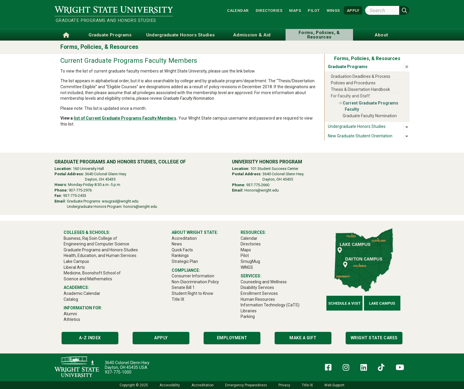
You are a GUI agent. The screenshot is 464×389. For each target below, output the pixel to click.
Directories (269, 10)
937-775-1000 (118, 372)
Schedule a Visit (344, 303)
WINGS (333, 10)
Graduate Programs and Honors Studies (106, 20)
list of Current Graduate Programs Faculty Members (125, 118)
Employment (232, 337)
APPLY (353, 10)
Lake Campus (382, 303)
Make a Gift (303, 337)
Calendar (238, 10)
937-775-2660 (257, 185)
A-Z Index (90, 337)
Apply (161, 337)
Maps (295, 10)
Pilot (314, 10)
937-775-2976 (80, 190)
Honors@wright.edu (261, 190)
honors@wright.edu (140, 206)
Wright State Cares (374, 337)
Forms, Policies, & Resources (99, 47)
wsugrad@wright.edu (120, 201)
